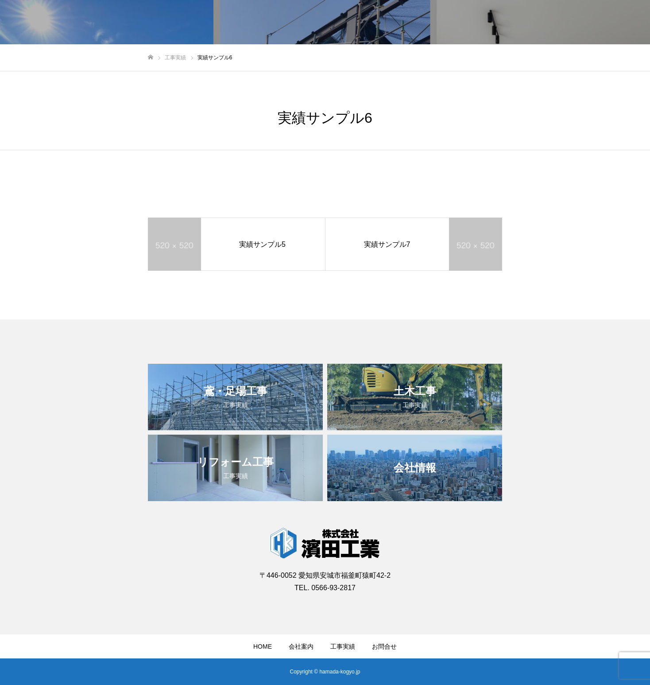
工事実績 (342, 646)
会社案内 (301, 646)
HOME (262, 646)
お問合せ (384, 646)
